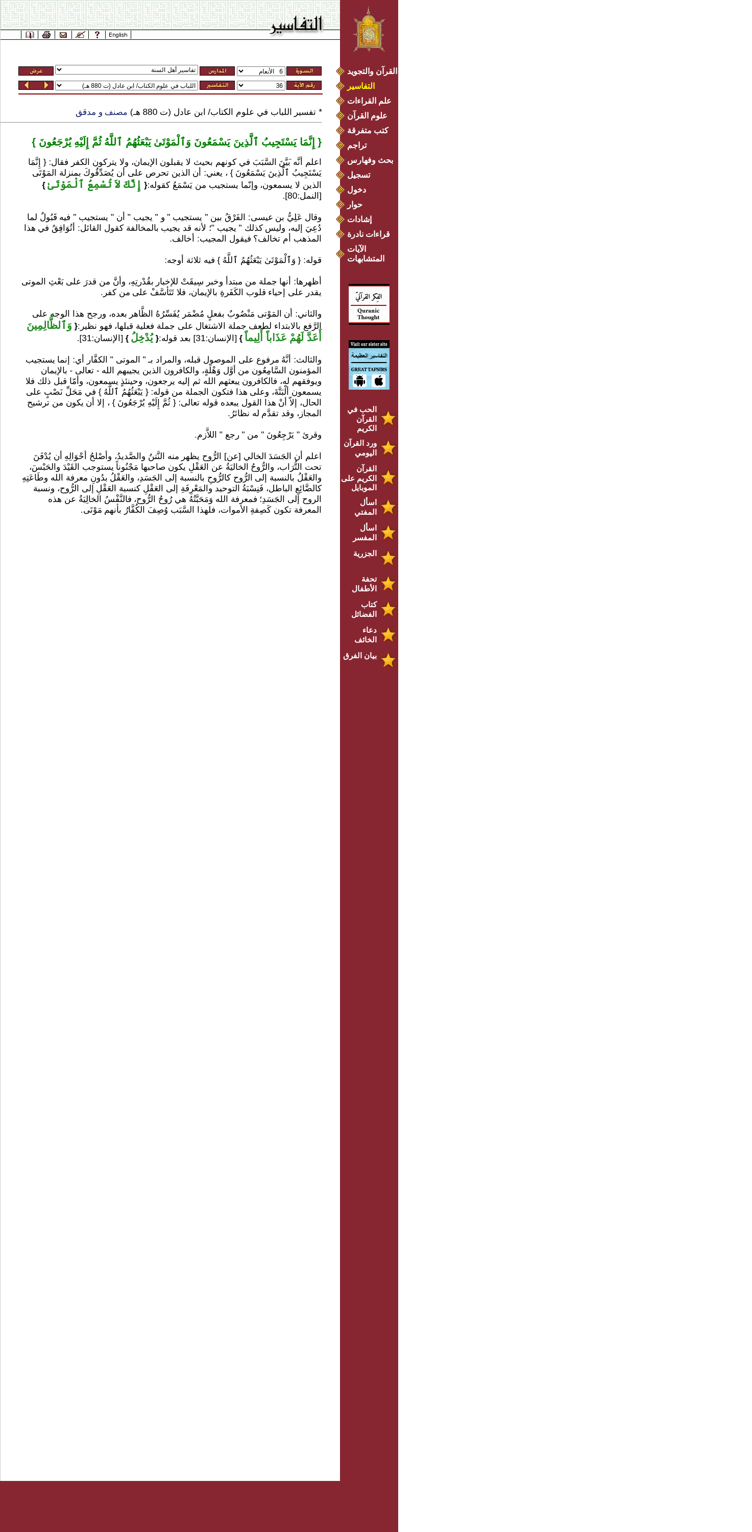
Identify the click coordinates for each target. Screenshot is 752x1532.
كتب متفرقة (368, 130)
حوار (354, 204)
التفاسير (361, 86)
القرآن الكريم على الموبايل (359, 478)
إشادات (359, 219)
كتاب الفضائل (364, 609)
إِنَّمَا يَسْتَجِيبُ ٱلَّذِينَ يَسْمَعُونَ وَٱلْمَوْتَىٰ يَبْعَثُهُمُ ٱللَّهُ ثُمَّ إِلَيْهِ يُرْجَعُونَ (175, 142)
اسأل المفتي (365, 507)
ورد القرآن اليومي (360, 448)
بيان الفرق (360, 655)
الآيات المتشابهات (365, 254)
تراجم (357, 145)
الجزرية (365, 553)
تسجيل (358, 175)
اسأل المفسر (365, 532)
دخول (356, 189)
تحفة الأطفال (364, 583)
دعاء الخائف (365, 635)
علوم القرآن (367, 115)
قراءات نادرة (368, 234)
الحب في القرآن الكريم (362, 419)
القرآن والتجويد (372, 71)
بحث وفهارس (372, 160)
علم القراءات (369, 101)
